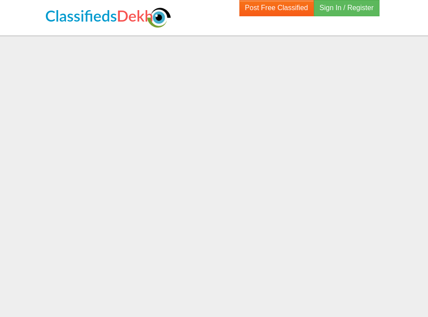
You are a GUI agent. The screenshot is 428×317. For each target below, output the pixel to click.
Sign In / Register (347, 7)
